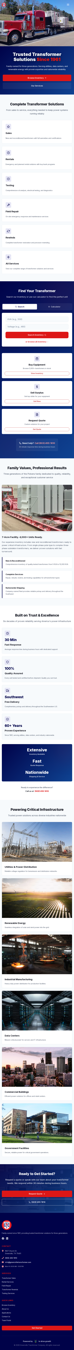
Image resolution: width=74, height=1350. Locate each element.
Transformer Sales (9, 1278)
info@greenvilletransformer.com (18, 1262)
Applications (6, 1313)
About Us (5, 1309)
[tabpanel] (37, 330)
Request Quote (37, 1194)
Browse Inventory (37, 78)
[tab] (19, 306)
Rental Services (8, 1282)
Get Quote (37, 429)
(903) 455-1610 (37, 1202)
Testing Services (8, 1293)
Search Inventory (37, 335)
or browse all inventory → (37, 342)
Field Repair (6, 1286)
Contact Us (6, 1317)
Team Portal (6, 1320)
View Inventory (37, 373)
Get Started (37, 1328)
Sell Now (37, 401)
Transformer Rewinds (10, 1289)
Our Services (37, 86)
